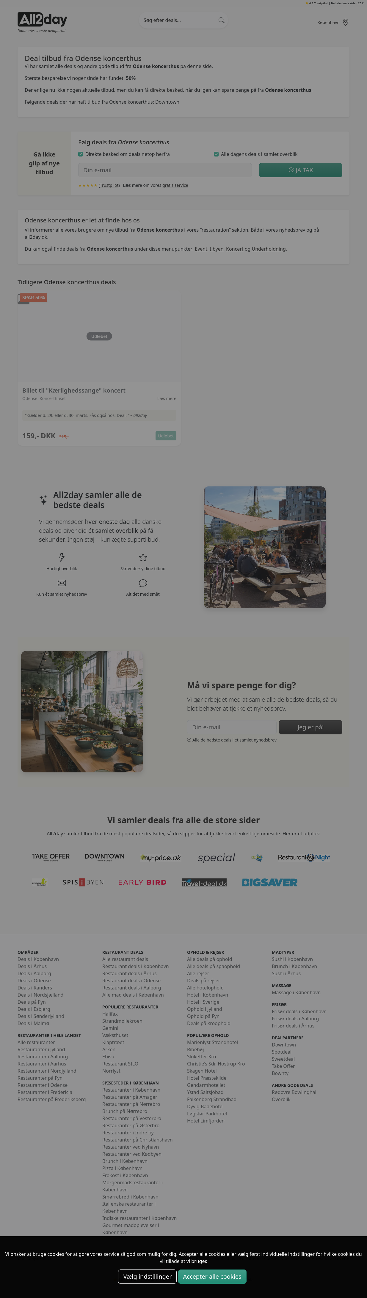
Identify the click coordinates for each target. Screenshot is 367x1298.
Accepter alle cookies (212, 1276)
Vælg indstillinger (147, 1276)
